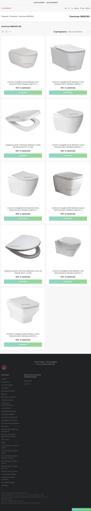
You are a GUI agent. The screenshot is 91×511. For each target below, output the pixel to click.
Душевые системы (9, 420)
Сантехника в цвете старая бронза (9, 457)
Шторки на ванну (9, 397)
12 (10, 32)
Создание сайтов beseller (81, 509)
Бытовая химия (8, 482)
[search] (69, 8)
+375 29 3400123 (39, 2)
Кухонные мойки (9, 474)
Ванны (4, 394)
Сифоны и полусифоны (7, 404)
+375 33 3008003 (52, 2)
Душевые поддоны (9, 417)
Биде (3, 442)
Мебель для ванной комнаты (9, 430)
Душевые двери (8, 414)
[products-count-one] (6, 31)
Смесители (6, 408)
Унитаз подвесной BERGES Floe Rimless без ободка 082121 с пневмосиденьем (68, 84)
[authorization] (72, 8)
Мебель (4, 485)
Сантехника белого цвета (9, 452)
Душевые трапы (8, 391)
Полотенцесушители (10, 423)
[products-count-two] (2, 31)
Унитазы (13, 16)
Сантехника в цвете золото (9, 467)
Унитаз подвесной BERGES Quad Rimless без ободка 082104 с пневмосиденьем (68, 210)
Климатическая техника (8, 478)
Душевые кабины (9, 411)
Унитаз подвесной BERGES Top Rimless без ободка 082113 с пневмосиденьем (68, 273)
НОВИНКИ (5, 382)
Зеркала (5, 426)
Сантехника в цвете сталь (9, 462)
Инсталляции (7, 385)
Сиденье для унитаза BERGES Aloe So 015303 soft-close (23, 272)
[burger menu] (65, 8)
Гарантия (28, 381)
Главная (4, 16)
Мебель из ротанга (9, 471)
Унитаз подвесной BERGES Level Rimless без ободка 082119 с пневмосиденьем (23, 336)
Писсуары (5, 439)
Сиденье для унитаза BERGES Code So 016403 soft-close (23, 146)
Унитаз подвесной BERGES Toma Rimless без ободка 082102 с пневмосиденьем (68, 147)
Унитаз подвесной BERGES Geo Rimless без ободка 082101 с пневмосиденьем (23, 210)
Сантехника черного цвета (10, 447)
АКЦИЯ (4, 379)
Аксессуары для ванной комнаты (9, 435)
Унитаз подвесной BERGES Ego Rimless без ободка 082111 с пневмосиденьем (23, 84)
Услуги (27, 384)
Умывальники (7, 400)
